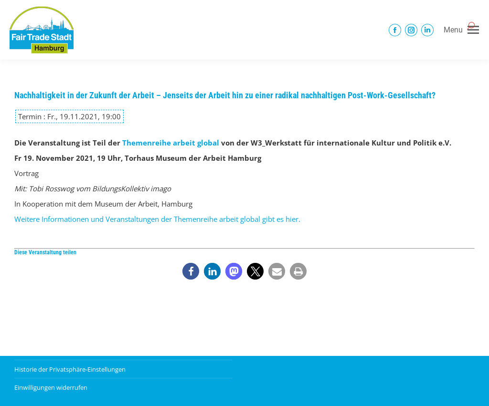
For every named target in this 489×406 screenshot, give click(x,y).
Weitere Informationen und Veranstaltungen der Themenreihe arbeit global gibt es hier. (157, 219)
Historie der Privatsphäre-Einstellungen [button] (70, 369)
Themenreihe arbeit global (170, 142)
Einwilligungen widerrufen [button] (50, 387)
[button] (190, 271)
